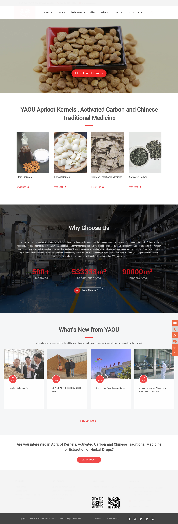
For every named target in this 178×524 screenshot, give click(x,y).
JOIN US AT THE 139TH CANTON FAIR (66, 388)
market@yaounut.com (94, 3)
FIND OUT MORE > (89, 419)
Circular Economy (77, 12)
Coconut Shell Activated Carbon (65, 491)
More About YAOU (87, 288)
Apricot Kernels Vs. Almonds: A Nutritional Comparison (152, 388)
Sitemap (98, 518)
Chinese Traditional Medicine (106, 175)
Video (92, 12)
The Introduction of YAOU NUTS (106, 487)
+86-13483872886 (70, 3)
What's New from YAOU (89, 331)
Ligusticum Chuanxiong (62, 495)
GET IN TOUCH (89, 461)
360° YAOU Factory (135, 12)
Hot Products (58, 481)
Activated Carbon (138, 175)
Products (48, 12)
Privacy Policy (113, 518)
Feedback (104, 12)
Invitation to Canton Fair (18, 386)
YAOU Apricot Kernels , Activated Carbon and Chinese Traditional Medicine (89, 115)
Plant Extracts (24, 175)
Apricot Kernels (62, 175)
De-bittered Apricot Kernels (63, 487)
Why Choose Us (89, 226)
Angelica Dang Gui (60, 499)
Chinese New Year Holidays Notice (110, 386)
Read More (23, 185)
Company (61, 12)
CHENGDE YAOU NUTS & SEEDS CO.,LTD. (46, 518)
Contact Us (117, 12)
